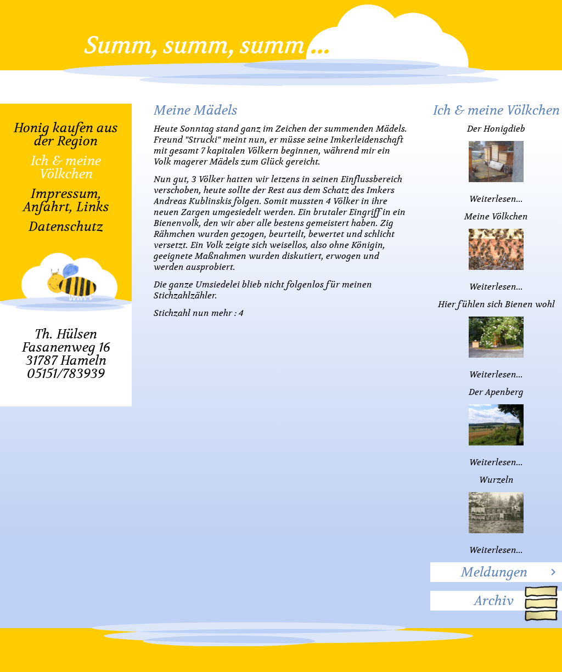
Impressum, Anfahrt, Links (66, 200)
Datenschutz (66, 226)
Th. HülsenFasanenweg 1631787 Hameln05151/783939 (66, 354)
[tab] (496, 572)
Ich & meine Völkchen (66, 167)
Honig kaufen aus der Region (66, 134)
